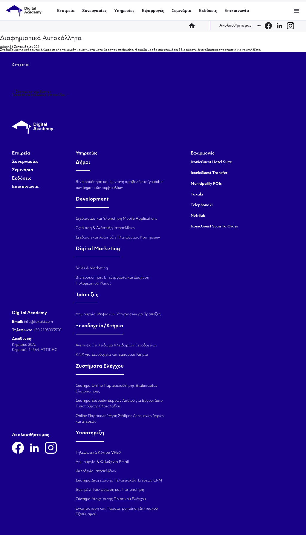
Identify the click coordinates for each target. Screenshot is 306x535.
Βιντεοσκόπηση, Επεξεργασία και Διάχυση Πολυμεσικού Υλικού (112, 280)
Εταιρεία (66, 11)
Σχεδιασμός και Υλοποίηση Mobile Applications (116, 219)
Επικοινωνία (236, 11)
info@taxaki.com (38, 322)
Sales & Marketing (92, 268)
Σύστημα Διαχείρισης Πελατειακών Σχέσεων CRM (119, 480)
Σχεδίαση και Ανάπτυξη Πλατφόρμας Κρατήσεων (118, 237)
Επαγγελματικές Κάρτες (31, 92)
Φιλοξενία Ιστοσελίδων (96, 471)
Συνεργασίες (94, 11)
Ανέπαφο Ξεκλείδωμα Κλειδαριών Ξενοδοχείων (116, 345)
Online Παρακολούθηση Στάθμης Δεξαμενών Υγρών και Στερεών (120, 419)
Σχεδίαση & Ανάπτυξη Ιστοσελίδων (105, 228)
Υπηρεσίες (124, 11)
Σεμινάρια (182, 11)
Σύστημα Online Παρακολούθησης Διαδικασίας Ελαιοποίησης (116, 388)
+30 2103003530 (46, 330)
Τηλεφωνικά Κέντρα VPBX (99, 453)
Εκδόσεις (208, 11)
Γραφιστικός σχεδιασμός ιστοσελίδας (40, 95)
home (193, 25)
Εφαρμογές (153, 11)
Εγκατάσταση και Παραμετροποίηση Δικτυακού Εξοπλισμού (117, 511)
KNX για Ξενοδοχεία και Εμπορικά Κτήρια (112, 355)
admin (5, 47)
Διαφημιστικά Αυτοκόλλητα (41, 39)
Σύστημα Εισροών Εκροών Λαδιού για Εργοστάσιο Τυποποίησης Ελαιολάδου (119, 403)
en (259, 25)
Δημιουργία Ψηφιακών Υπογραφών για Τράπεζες (118, 314)
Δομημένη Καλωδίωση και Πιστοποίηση (110, 490)
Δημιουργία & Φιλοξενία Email (102, 462)
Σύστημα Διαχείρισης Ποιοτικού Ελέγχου (111, 499)
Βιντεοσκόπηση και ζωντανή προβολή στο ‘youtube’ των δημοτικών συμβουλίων (119, 184)
